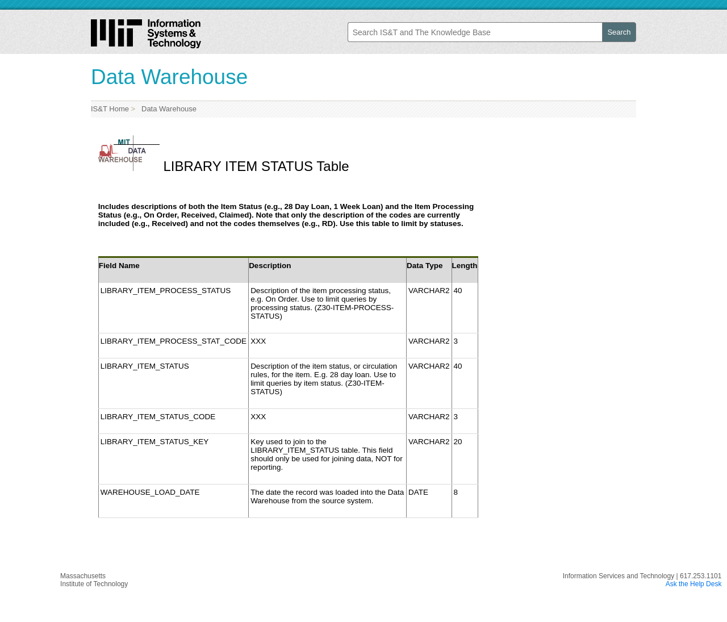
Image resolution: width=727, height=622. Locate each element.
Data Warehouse (167, 109)
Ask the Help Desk (694, 584)
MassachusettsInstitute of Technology (94, 580)
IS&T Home (110, 109)
